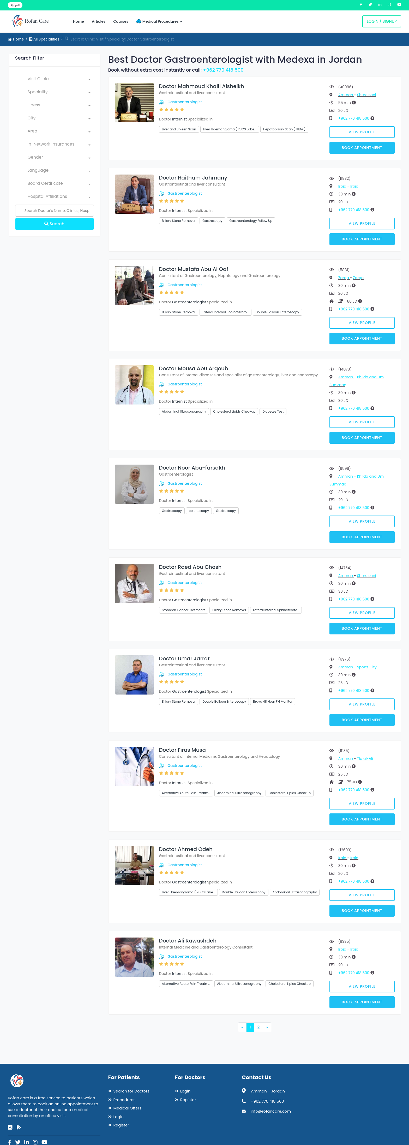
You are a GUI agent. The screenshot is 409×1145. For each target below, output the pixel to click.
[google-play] (19, 1127)
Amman (346, 94)
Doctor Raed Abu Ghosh (190, 567)
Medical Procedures (159, 21)
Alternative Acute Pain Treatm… (186, 793)
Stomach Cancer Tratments (184, 610)
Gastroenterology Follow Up (251, 220)
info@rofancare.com (271, 1111)
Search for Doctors (131, 1091)
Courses (120, 21)
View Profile (362, 132)
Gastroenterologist (184, 102)
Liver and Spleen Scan (179, 129)
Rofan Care (29, 21)
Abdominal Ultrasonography (184, 411)
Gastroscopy (212, 220)
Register (121, 1125)
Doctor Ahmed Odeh (186, 849)
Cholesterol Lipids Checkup (234, 411)
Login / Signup (382, 21)
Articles (98, 21)
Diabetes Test (273, 411)
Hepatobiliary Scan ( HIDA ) (284, 129)
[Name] (54, 211)
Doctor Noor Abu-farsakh (192, 467)
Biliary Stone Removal (179, 220)
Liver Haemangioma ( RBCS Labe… (229, 129)
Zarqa (344, 277)
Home (78, 21)
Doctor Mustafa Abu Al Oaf (193, 269)
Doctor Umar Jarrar (184, 658)
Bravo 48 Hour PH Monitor (272, 701)
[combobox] (59, 80)
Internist (179, 119)
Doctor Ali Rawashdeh (188, 940)
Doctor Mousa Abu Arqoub (193, 368)
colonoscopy (199, 510)
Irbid (342, 186)
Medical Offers (127, 1108)
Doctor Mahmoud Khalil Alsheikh (201, 86)
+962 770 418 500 (223, 70)
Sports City (367, 667)
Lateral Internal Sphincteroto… (225, 312)
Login (118, 1116)
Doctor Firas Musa (182, 750)
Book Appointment (362, 147)
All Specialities (44, 39)
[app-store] (10, 1127)
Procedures (124, 1099)
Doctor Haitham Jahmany (193, 177)
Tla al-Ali (365, 758)
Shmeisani (366, 94)
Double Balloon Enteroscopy (277, 312)
